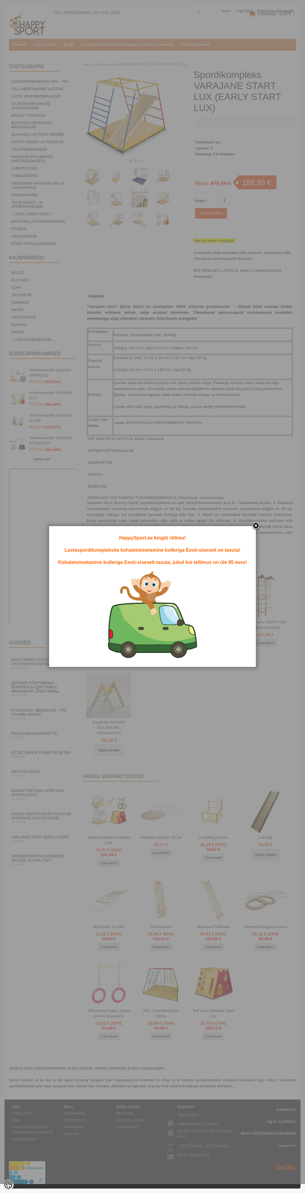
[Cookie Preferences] (8, 1184)
